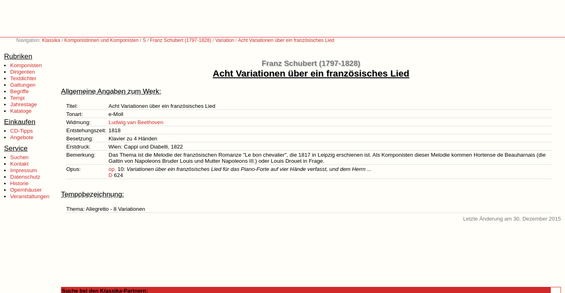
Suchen (19, 157)
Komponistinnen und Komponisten (101, 40)
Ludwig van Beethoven (136, 122)
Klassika (51, 40)
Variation (224, 40)
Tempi (17, 98)
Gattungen (22, 85)
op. (112, 169)
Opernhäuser (26, 190)
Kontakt (19, 164)
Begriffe (19, 91)
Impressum (23, 170)
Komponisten (26, 65)
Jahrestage (23, 104)
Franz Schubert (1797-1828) (180, 40)
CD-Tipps (21, 131)
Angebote (21, 137)
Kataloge (21, 111)
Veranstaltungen (29, 196)
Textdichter (23, 78)
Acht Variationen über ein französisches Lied (286, 40)
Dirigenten (22, 72)
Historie (19, 183)
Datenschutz (25, 177)
